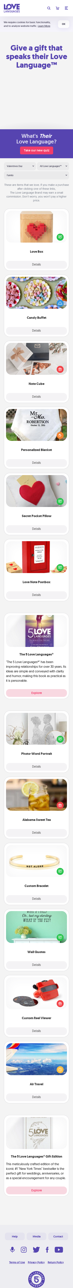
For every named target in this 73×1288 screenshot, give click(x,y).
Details (36, 264)
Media (36, 1236)
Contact (58, 1236)
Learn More (44, 26)
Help (15, 1236)
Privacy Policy (36, 1262)
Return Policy (56, 1262)
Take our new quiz (36, 150)
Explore (36, 693)
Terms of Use (17, 1262)
